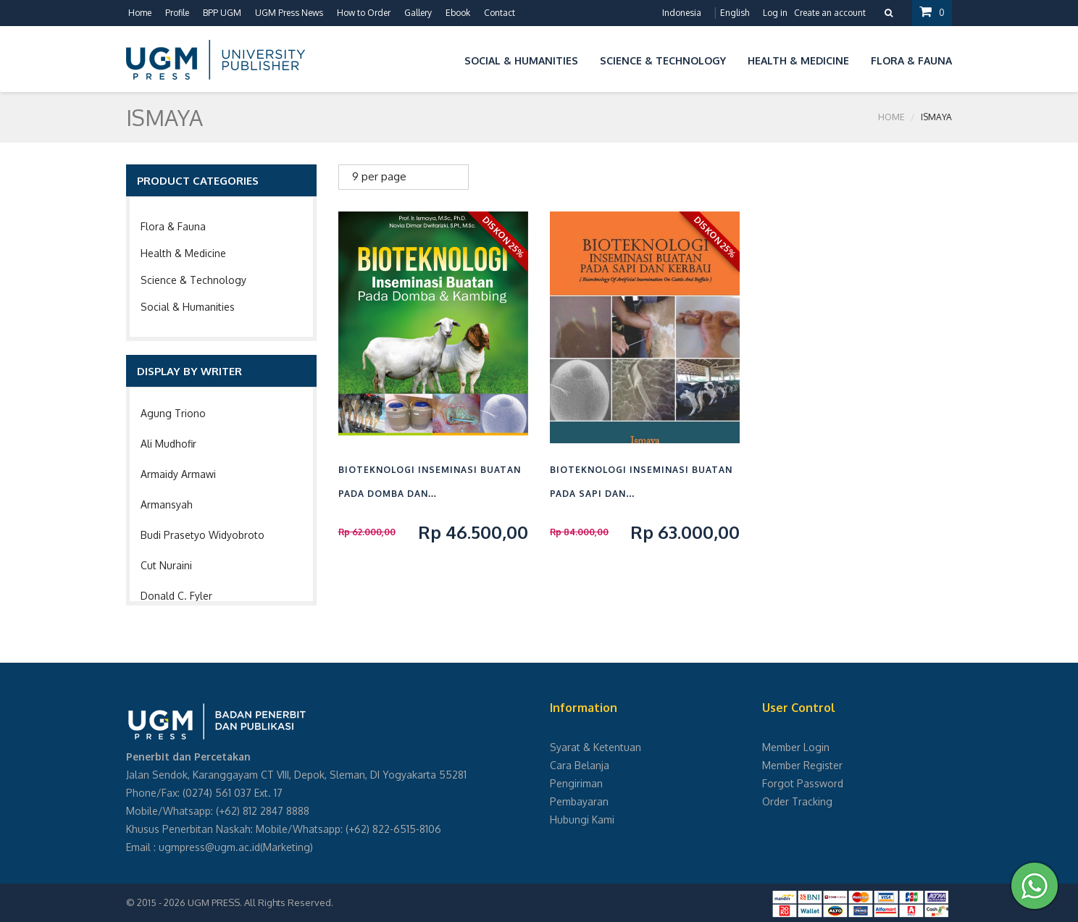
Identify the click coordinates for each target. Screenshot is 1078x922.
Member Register (802, 765)
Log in (775, 12)
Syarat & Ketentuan (595, 747)
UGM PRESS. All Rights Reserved (259, 902)
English (734, 12)
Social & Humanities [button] (521, 60)
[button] (443, 58)
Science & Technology (193, 280)
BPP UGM (222, 12)
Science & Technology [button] (663, 60)
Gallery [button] (418, 12)
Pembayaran (579, 801)
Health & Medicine (183, 253)
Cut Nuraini (166, 565)
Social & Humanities (188, 307)
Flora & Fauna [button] (911, 60)
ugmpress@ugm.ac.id (209, 847)
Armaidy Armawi (178, 474)
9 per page (379, 176)
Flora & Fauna (173, 226)
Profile (177, 12)
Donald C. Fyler (176, 596)
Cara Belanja (579, 765)
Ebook (458, 12)
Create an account (830, 12)
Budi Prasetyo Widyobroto (202, 535)
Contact (499, 12)
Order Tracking (797, 801)
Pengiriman (576, 783)
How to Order (363, 12)
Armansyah (167, 504)
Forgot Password (802, 783)
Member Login (796, 747)
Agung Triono (173, 413)
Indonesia (681, 12)
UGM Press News (289, 12)
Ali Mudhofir (168, 443)
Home (139, 12)
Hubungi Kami (582, 819)
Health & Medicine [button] (798, 60)
